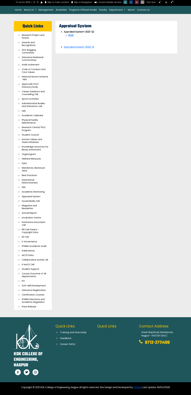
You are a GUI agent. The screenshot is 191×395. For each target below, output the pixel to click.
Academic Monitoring (33, 191)
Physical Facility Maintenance (30, 121)
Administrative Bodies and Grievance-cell (33, 105)
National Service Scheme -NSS (35, 78)
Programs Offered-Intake (83, 9)
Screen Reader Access (110, 2)
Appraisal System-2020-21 (79, 47)
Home (18, 9)
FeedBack (65, 338)
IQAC (24, 163)
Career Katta (67, 344)
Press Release (29, 306)
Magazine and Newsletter (29, 207)
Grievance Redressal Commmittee (32, 59)
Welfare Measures (31, 158)
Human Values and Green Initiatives (32, 141)
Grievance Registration (34, 290)
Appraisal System (31, 196)
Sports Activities (30, 99)
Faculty (103, 9)
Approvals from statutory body (30, 85)
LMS (24, 111)
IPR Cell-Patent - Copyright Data (30, 231)
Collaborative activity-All (35, 259)
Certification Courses (33, 294)
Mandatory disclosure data (33, 169)
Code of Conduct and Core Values (33, 71)
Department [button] (116, 9)
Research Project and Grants (33, 36)
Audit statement (30, 64)
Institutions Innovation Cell (33, 223)
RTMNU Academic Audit (34, 246)
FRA (23, 187)
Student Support (30, 269)
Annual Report (29, 213)
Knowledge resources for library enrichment (35, 148)
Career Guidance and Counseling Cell (33, 93)
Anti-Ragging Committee (29, 51)
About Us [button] (29, 9)
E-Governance (29, 241)
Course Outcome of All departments (34, 275)
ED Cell (25, 237)
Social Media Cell (31, 201)
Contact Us (143, 9)
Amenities (61, 9)
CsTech (138, 387)
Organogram (29, 154)
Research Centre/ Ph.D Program (33, 129)
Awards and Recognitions (29, 44)
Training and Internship (73, 332)
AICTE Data (28, 255)
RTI (23, 281)
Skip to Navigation (83, 2)
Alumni (131, 9)
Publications (28, 250)
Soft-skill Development (34, 285)
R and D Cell (28, 264)
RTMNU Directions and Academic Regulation (33, 301)
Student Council (30, 134)
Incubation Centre (31, 217)
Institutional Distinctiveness (30, 181)
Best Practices (29, 175)
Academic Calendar (32, 115)
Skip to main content (58, 2)
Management (46, 9)
